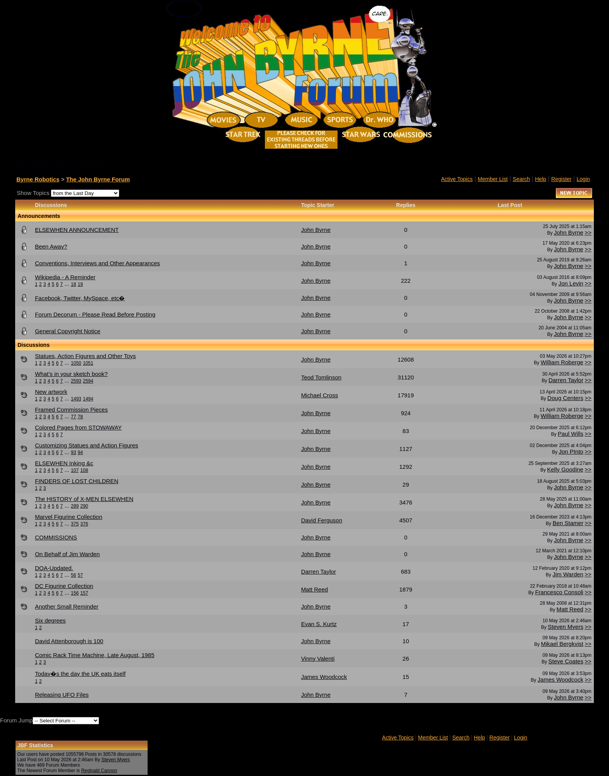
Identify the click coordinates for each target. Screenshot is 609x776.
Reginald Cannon (99, 770)
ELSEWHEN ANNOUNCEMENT (77, 229)
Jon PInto (571, 451)
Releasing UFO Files (62, 694)
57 (80, 575)
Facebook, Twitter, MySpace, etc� (80, 298)
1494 (88, 399)
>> (588, 232)
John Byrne (568, 232)
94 (80, 452)
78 (80, 416)
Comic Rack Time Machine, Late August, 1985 (95, 655)
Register (561, 179)
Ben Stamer (568, 523)
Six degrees (50, 620)
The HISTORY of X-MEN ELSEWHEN (84, 499)
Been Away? (51, 246)
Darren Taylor (565, 380)
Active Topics (457, 179)
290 (84, 506)
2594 (88, 381)
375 (75, 524)
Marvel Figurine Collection (68, 516)
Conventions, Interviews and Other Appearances (97, 263)
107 (75, 470)
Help (540, 179)
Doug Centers (565, 398)
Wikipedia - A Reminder (65, 277)
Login (583, 179)
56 (73, 575)
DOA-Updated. (54, 568)
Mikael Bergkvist (562, 643)
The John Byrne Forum (98, 179)
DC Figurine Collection (64, 586)
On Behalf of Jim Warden (67, 554)
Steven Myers (565, 626)
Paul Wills (570, 433)
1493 (76, 399)
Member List (493, 179)
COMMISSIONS (56, 537)
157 (84, 593)
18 (73, 284)
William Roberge (562, 362)
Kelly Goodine (565, 469)
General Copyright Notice (67, 331)
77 (73, 416)
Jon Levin (571, 283)
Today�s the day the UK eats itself (80, 673)
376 (84, 524)
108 (84, 470)
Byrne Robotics (37, 179)
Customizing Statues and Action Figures (86, 445)
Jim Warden (567, 574)
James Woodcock (560, 679)
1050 (76, 363)
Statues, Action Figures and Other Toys (85, 356)
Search (521, 179)
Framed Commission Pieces (71, 409)
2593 (76, 381)
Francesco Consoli (559, 592)
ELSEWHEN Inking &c (64, 463)
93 (73, 452)
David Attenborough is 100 (69, 641)
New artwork (51, 391)
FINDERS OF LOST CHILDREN (76, 481)
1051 (88, 363)
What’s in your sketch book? (71, 374)
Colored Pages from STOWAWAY (78, 427)
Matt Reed (570, 609)
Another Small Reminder (66, 606)
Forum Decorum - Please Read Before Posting (95, 314)
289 (75, 506)
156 (75, 593)
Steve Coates (565, 661)
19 (80, 284)
